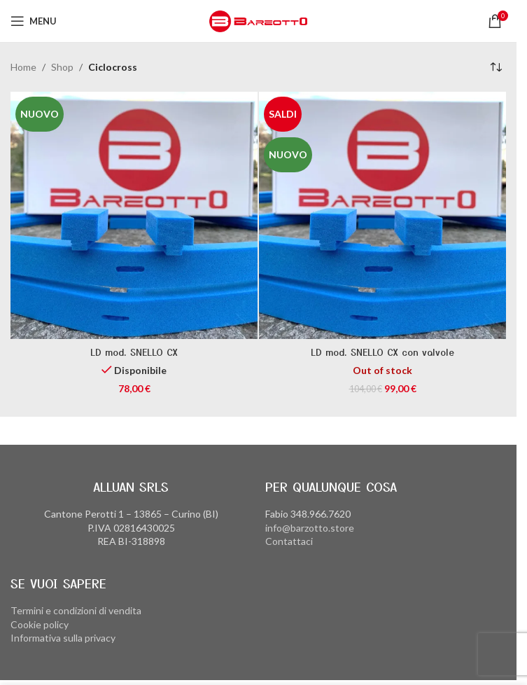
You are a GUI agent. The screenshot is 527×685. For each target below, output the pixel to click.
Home (23, 67)
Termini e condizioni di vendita (75, 610)
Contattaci (289, 541)
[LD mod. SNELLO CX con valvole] (382, 215)
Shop (62, 67)
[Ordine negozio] (495, 67)
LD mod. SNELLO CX (134, 352)
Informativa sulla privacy (62, 638)
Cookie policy (39, 624)
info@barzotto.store (309, 528)
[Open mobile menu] (33, 21)
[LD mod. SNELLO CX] (134, 215)
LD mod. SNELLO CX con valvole (382, 352)
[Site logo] (258, 20)
